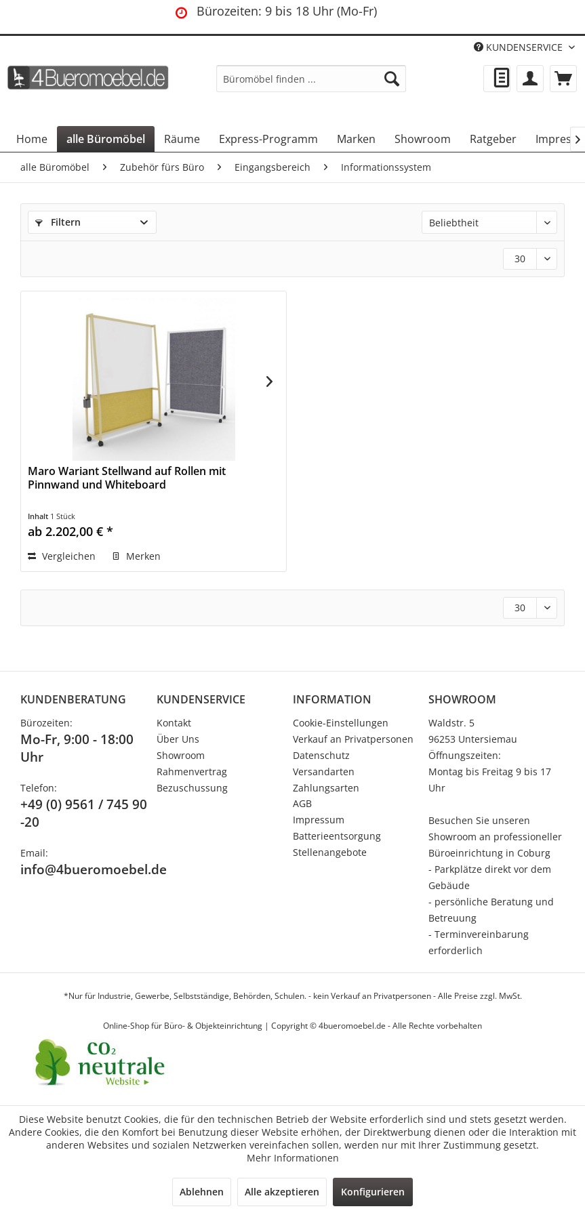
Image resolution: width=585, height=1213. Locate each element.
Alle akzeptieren (282, 1191)
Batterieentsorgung (337, 835)
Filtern (58, 221)
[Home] (32, 139)
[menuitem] (311, 78)
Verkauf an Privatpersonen (353, 739)
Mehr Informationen (293, 1157)
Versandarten (324, 771)
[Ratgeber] (493, 139)
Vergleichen (62, 556)
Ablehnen (202, 1191)
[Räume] (182, 139)
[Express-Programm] (268, 139)
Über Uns (178, 739)
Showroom (181, 755)
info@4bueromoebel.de (93, 869)
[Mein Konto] (530, 78)
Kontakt (174, 722)
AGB (302, 803)
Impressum (318, 819)
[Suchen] (392, 78)
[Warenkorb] (563, 78)
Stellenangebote (330, 852)
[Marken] (356, 139)
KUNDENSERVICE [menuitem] (519, 47)
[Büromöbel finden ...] (311, 78)
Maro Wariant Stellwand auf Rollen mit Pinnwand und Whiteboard (127, 478)
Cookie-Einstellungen (340, 722)
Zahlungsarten (326, 787)
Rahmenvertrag (192, 771)
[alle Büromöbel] (106, 139)
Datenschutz (321, 755)
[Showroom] (422, 139)
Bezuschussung (192, 787)
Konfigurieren (373, 1191)
